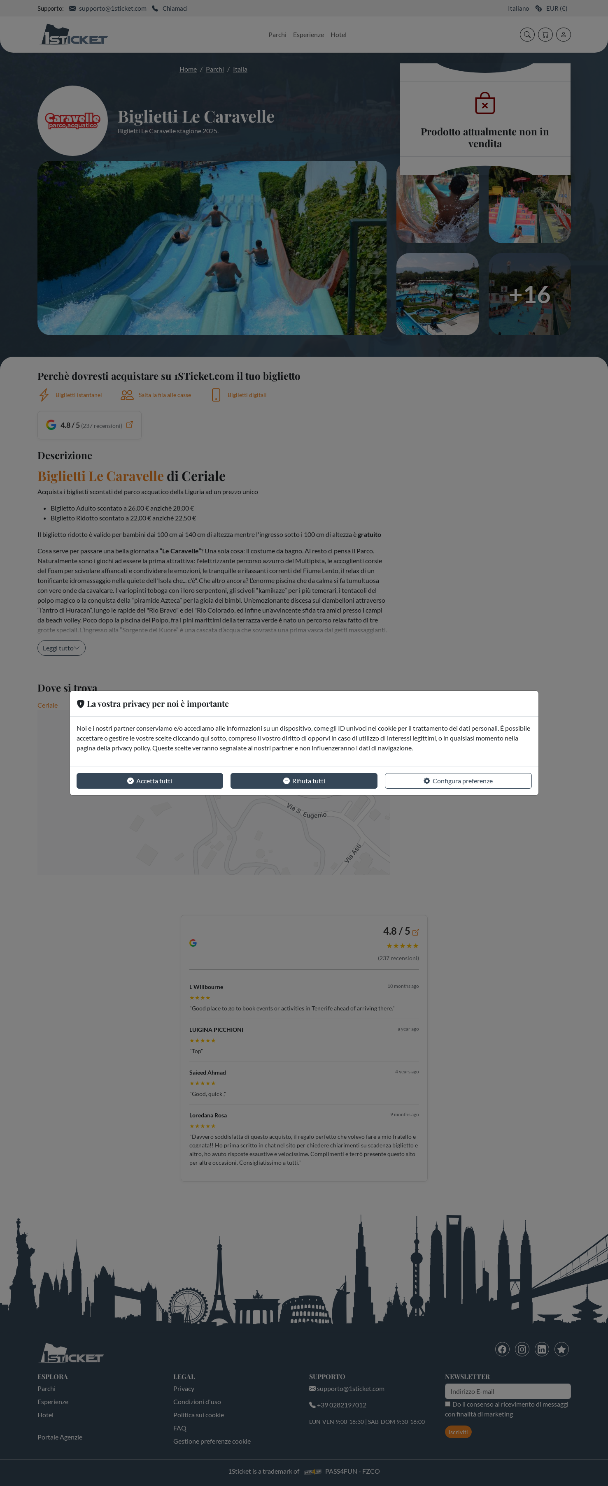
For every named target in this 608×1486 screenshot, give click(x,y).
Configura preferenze (458, 781)
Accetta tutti (149, 781)
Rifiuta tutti (304, 781)
